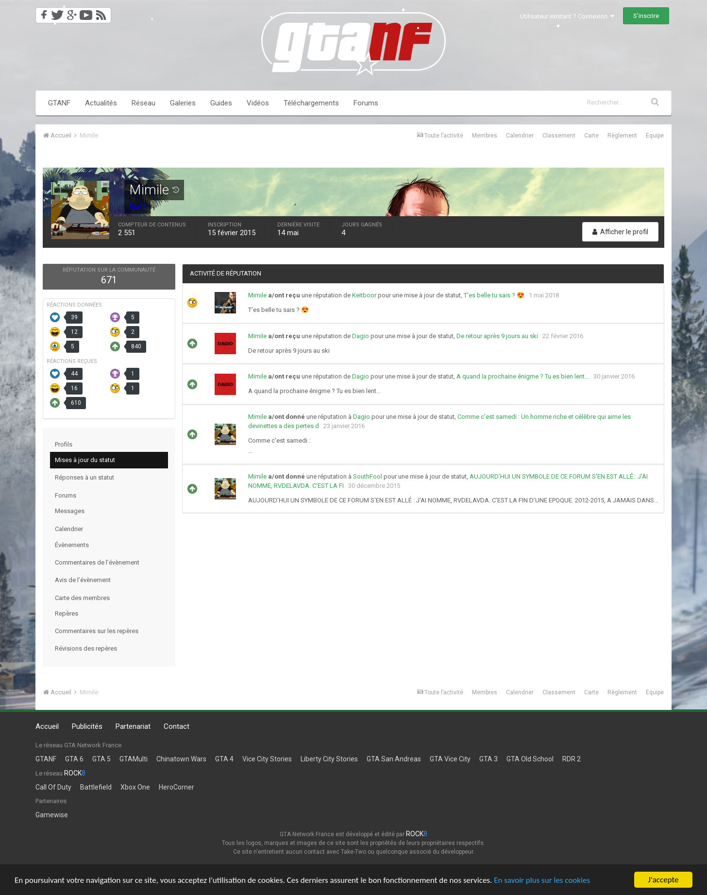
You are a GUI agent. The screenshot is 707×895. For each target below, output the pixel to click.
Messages (69, 511)
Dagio (360, 336)
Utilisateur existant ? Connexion (567, 16)
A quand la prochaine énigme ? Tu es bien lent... (522, 376)
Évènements (72, 545)
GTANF (59, 103)
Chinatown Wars (181, 759)
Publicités (87, 726)
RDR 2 (571, 759)
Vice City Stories (267, 759)
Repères (66, 613)
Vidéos (258, 103)
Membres (484, 135)
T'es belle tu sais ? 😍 (494, 295)
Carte (591, 135)
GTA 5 (101, 759)
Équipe (655, 135)
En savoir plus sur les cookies (542, 880)
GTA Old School (530, 759)
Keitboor (364, 295)
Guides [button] (221, 103)
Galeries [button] (183, 103)
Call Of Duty (53, 787)
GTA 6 (74, 759)
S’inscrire (646, 15)
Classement (558, 135)
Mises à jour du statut (85, 460)
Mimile (257, 295)
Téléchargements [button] (311, 103)
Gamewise (51, 815)
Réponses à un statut (84, 477)
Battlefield (96, 787)
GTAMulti (133, 759)
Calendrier (520, 135)
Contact (176, 726)
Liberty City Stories (329, 759)
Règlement (622, 135)
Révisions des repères (86, 648)
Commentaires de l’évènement (97, 562)
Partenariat (133, 726)
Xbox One (135, 787)
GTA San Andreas (394, 759)
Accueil (47, 726)
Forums (366, 103)
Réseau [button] (143, 103)
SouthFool (367, 476)
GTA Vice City (450, 759)
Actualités (101, 103)
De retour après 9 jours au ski (497, 336)
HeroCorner (176, 787)
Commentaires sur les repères (96, 631)
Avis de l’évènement (83, 580)
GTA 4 (224, 759)
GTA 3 (488, 759)
